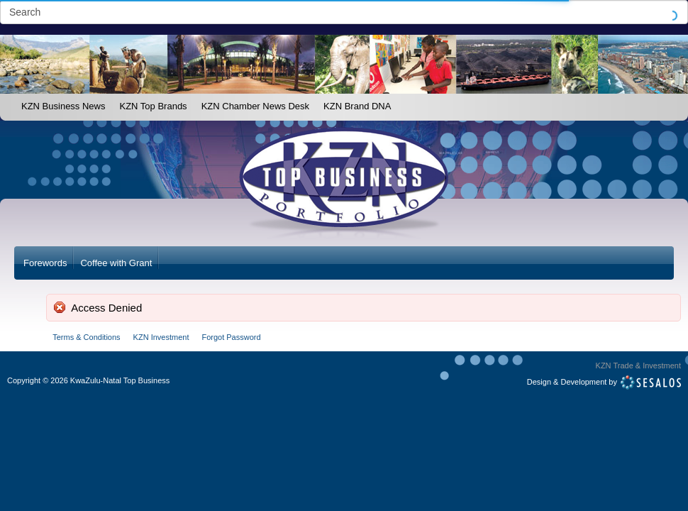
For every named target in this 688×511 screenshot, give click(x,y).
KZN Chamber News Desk (255, 106)
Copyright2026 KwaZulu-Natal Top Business (88, 380)
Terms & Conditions (86, 337)
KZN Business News (63, 106)
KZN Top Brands (153, 106)
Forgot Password (230, 337)
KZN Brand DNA (357, 106)
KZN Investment (161, 337)
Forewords (45, 263)
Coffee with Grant (116, 263)
